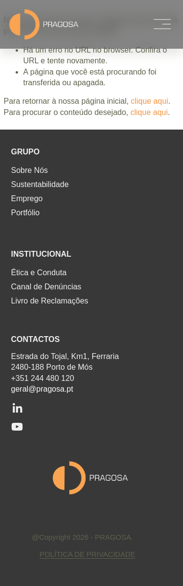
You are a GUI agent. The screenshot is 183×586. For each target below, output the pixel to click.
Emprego (27, 199)
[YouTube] (17, 427)
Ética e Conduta (39, 273)
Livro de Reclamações (49, 301)
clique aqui (149, 101)
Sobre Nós (29, 170)
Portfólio (25, 213)
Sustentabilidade (40, 185)
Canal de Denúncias (46, 287)
